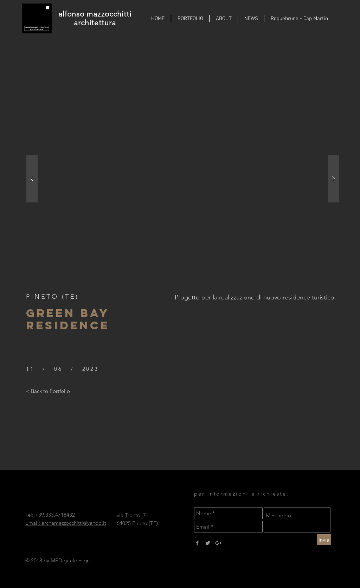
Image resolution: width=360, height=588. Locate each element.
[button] (182, 179)
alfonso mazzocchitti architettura (94, 18)
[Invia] (324, 539)
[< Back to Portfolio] (48, 391)
